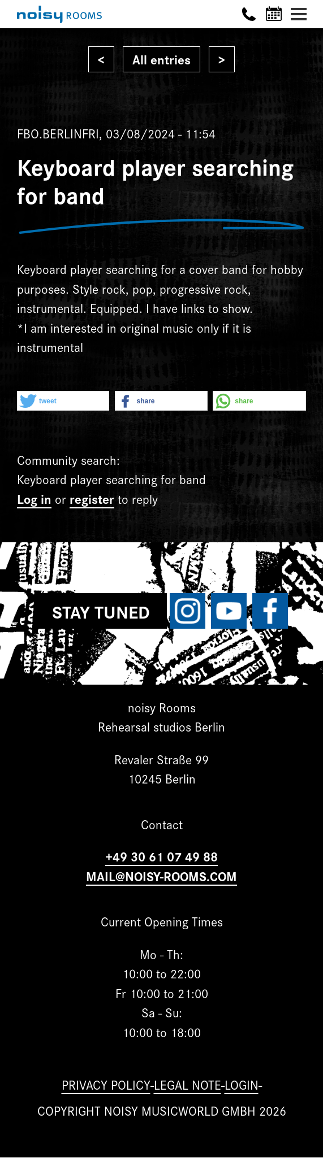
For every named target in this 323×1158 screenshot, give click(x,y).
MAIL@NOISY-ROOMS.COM (161, 876)
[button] (63, 401)
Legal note (187, 1084)
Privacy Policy (106, 1084)
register (92, 498)
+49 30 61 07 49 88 (161, 856)
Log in (34, 498)
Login (242, 1084)
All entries (161, 59)
